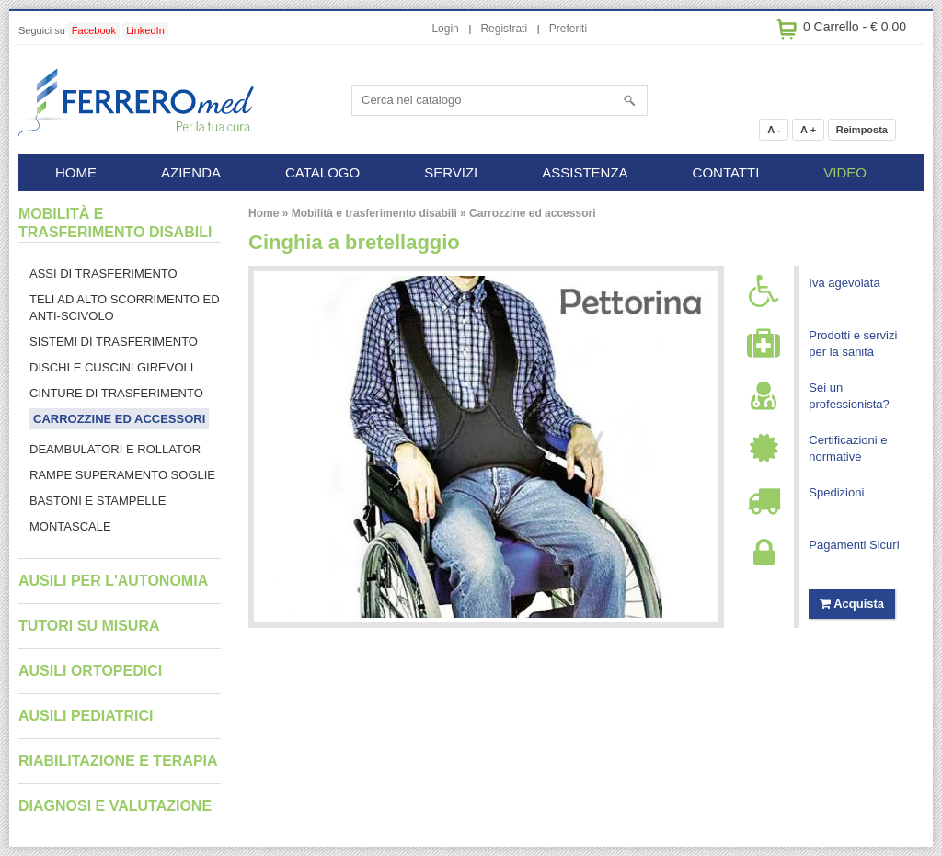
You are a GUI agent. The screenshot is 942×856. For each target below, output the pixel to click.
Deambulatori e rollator (115, 449)
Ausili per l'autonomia (113, 580)
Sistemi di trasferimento (113, 341)
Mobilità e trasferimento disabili (374, 213)
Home (263, 213)
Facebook (94, 30)
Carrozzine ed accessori (532, 213)
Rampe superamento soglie (122, 475)
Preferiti (568, 28)
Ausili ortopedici (90, 671)
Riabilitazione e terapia (118, 761)
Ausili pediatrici (85, 716)
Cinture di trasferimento (116, 393)
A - (773, 129)
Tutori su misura (88, 625)
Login (444, 28)
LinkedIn (145, 30)
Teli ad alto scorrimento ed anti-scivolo (124, 307)
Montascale (70, 526)
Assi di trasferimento (103, 273)
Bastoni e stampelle (97, 501)
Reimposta (862, 129)
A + (808, 129)
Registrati (503, 28)
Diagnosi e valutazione (115, 806)
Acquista (852, 604)
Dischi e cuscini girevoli (111, 367)
